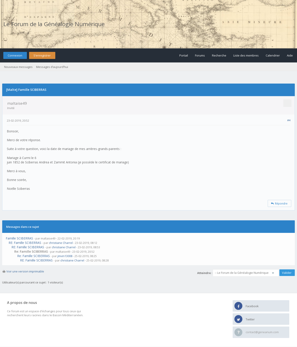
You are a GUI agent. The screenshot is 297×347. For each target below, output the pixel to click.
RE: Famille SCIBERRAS (25, 243)
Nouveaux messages (18, 67)
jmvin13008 (65, 256)
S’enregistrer (42, 55)
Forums (200, 55)
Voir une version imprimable (25, 271)
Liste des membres (246, 55)
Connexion (15, 55)
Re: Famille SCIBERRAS (33, 256)
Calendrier (273, 55)
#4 (288, 120)
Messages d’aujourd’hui (52, 67)
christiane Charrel (61, 243)
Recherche (219, 55)
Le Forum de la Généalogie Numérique (54, 24)
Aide (290, 55)
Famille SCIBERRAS (19, 238)
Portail (183, 55)
